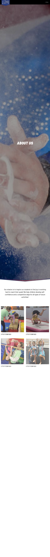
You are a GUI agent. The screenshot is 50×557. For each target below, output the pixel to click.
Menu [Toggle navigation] (46, 2)
